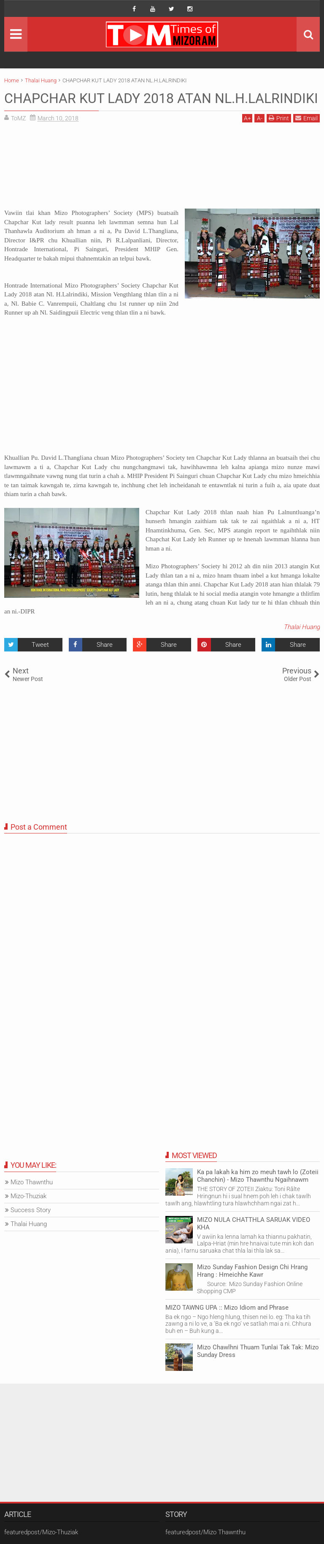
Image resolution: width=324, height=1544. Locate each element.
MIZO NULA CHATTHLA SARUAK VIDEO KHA (253, 1223)
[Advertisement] (162, 169)
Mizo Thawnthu (32, 1182)
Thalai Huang (302, 627)
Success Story (31, 1210)
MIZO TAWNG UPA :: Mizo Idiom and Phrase (227, 1307)
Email (306, 118)
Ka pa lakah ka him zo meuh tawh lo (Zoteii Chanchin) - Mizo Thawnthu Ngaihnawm (258, 1175)
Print (279, 118)
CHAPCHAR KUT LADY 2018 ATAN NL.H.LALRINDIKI (161, 98)
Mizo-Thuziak (28, 1196)
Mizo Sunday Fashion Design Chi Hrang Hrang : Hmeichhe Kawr (252, 1270)
